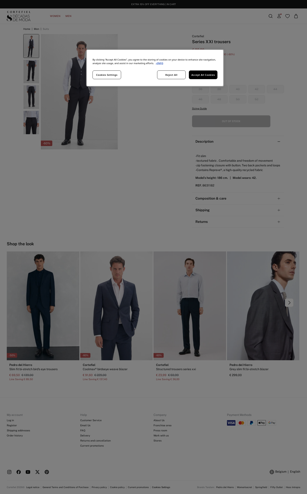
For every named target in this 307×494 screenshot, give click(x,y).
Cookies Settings (107, 74)
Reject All (171, 74)
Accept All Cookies (203, 74)
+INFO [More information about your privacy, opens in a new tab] (159, 63)
